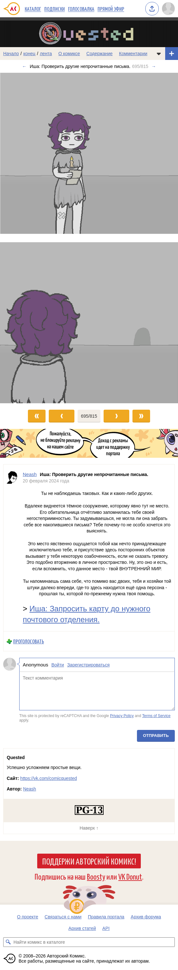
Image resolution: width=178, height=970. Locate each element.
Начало (11, 53)
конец (29, 53)
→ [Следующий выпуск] (153, 66)
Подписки (54, 8)
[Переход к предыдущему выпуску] (22, 238)
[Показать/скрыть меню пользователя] (168, 8)
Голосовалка (81, 8)
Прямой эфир (110, 8)
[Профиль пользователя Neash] (13, 548)
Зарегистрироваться (88, 664)
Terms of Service (156, 716)
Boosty (96, 876)
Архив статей (82, 928)
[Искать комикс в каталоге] (8, 942)
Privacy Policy (122, 716)
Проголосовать (28, 641)
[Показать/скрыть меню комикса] (158, 53)
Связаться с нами (63, 916)
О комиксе (69, 53)
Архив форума (146, 916)
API (106, 928)
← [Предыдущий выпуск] (24, 66)
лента (46, 53)
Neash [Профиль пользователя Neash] (30, 474)
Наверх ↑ (89, 828)
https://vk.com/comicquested (48, 778)
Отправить (156, 735)
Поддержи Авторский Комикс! (89, 861)
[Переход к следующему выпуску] (89, 238)
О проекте (27, 916)
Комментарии (133, 53)
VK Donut (130, 876)
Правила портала (106, 916)
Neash (29, 788)
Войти (57, 664)
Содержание (99, 53)
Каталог (33, 8)
